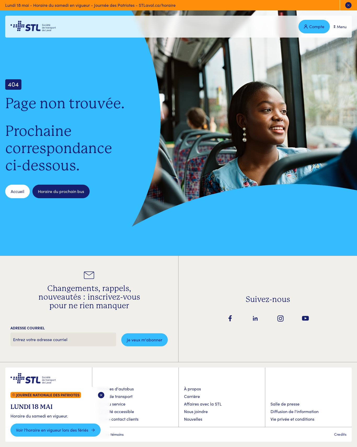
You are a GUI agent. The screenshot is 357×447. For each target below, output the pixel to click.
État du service (111, 403)
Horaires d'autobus (115, 388)
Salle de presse (285, 403)
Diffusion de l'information (294, 411)
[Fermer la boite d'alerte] (101, 395)
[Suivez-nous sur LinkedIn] (255, 318)
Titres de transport (115, 396)
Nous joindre (196, 411)
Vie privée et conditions (292, 418)
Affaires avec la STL (203, 403)
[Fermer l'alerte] (348, 5)
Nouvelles (193, 418)
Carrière (192, 396)
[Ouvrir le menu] (340, 26)
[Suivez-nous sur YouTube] (305, 318)
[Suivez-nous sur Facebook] (230, 318)
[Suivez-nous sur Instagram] (280, 318)
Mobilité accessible (115, 411)
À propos (192, 388)
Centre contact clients (118, 418)
